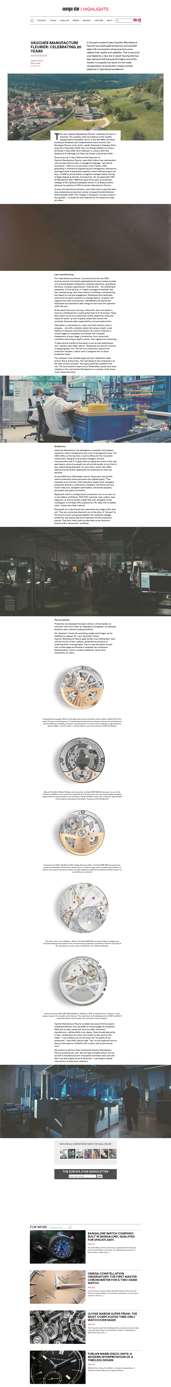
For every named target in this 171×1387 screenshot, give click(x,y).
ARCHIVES (87, 20)
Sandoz (63, 139)
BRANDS (76, 20)
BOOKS (53, 20)
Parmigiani (59, 145)
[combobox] (60, 1227)
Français (40, 61)
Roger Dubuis (63, 177)
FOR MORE (38, 1227)
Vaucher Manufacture (78, 134)
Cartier (79, 174)
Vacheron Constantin (77, 182)
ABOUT (110, 20)
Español (34, 61)
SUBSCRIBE (98, 20)
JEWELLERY (64, 20)
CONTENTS (42, 20)
